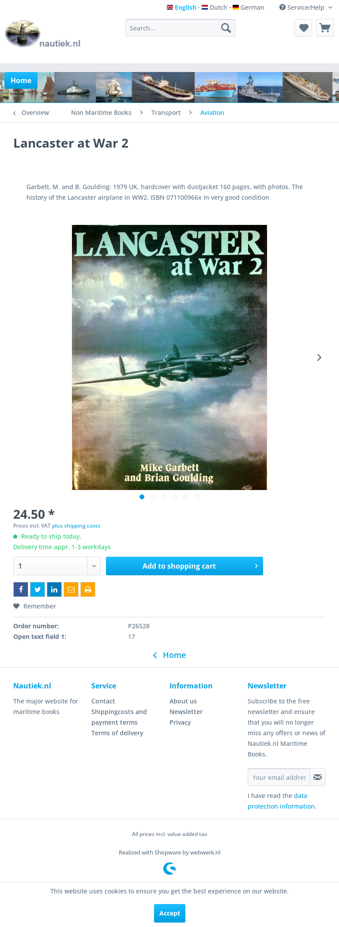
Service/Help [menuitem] (302, 7)
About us (183, 701)
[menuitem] (180, 28)
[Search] (226, 28)
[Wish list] (303, 28)
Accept (169, 913)
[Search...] (180, 28)
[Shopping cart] (325, 28)
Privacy (180, 722)
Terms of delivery (117, 733)
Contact (103, 701)
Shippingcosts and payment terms (119, 716)
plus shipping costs (76, 525)
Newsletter (186, 711)
